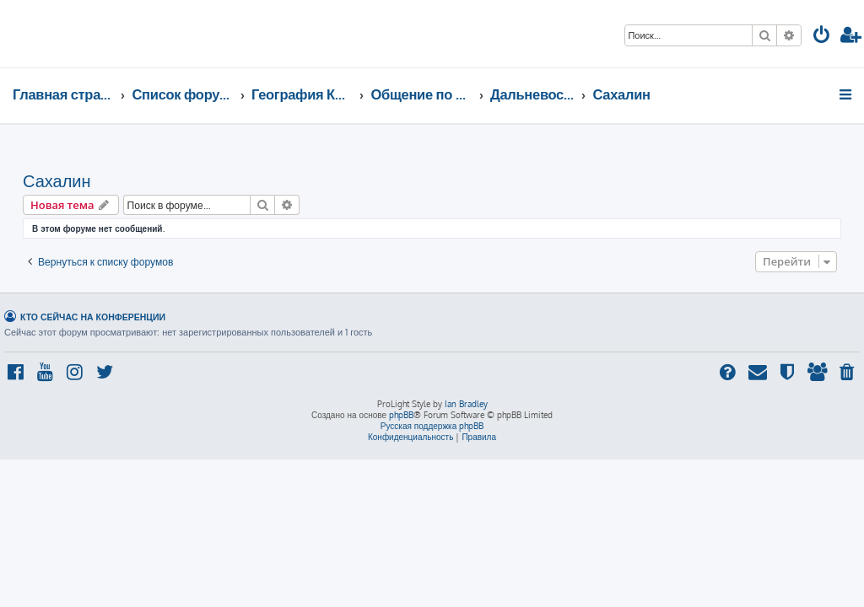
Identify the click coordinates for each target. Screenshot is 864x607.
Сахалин (57, 180)
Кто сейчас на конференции (92, 316)
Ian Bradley (466, 404)
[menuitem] (822, 36)
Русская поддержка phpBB (432, 426)
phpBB (401, 415)
